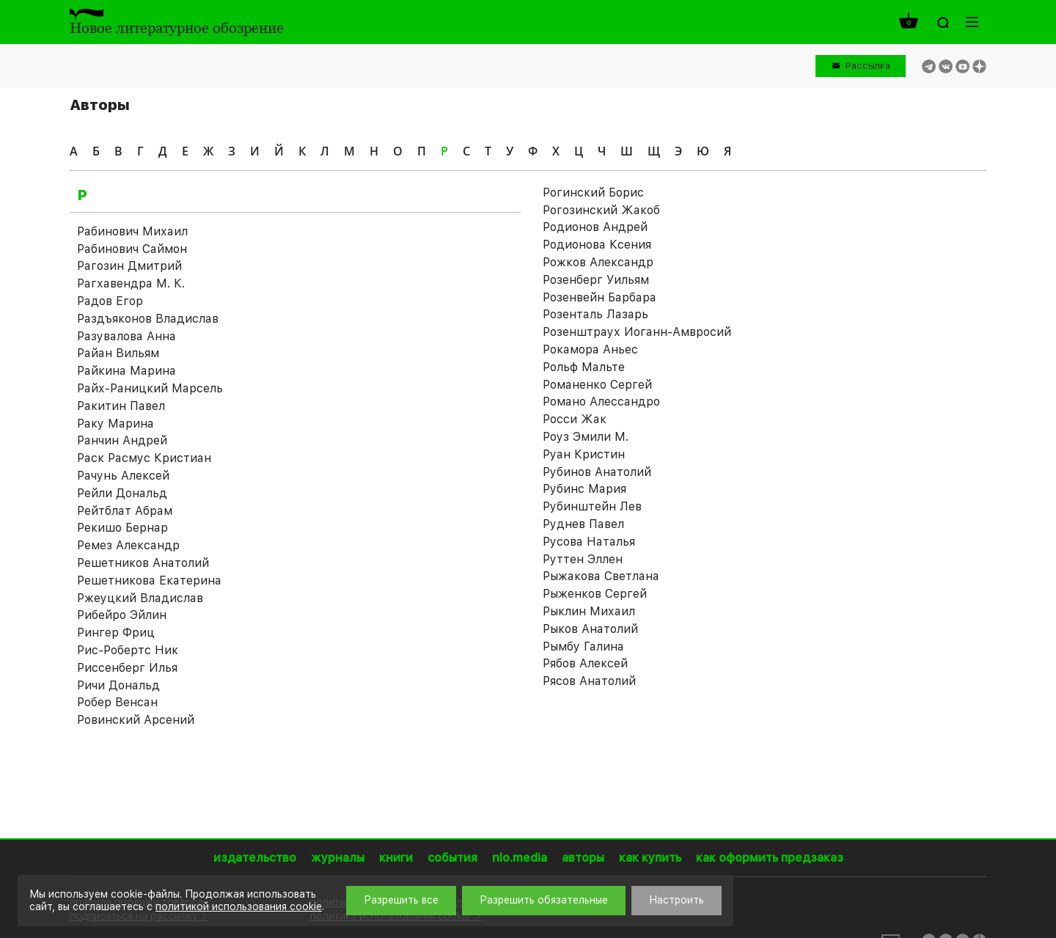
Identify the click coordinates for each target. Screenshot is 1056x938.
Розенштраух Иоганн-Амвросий (637, 332)
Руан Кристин (584, 454)
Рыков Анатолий (590, 629)
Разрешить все (401, 900)
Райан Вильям (118, 353)
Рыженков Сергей (595, 594)
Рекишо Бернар (122, 528)
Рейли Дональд (122, 493)
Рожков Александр (598, 262)
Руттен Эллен (583, 559)
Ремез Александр (128, 545)
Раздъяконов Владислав (148, 319)
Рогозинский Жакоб (601, 210)
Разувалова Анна (126, 336)
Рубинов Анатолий (597, 472)
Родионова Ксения (597, 245)
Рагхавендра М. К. (131, 283)
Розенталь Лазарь (595, 314)
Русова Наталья (589, 542)
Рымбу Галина (583, 646)
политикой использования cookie (238, 906)
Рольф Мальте (584, 367)
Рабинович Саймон (132, 249)
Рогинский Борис (593, 192)
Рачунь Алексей (123, 476)
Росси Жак (574, 419)
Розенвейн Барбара (599, 297)
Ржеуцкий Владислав (140, 598)
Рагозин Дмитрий (129, 266)
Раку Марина (115, 423)
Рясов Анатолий (589, 681)
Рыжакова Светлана (601, 576)
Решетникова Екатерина (149, 580)
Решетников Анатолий (143, 563)
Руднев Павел (583, 524)
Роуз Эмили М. (585, 437)
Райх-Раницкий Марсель (150, 388)
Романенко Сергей (597, 385)
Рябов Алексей (585, 663)
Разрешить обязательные (544, 900)
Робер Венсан (117, 702)
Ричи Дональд (118, 685)
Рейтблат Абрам (124, 511)
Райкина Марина (126, 371)
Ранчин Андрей (122, 440)
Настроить (676, 900)
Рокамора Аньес (590, 349)
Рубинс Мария (584, 489)
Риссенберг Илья (127, 668)
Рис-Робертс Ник (127, 650)
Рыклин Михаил (589, 611)
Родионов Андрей (595, 227)
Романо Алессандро (601, 401)
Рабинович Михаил (132, 231)
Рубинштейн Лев (592, 506)
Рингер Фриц (116, 633)
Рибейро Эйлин (121, 615)
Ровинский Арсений (135, 720)
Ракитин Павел (121, 406)
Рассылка (868, 65)
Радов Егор (110, 301)
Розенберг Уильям (596, 280)
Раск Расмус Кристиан (144, 458)
